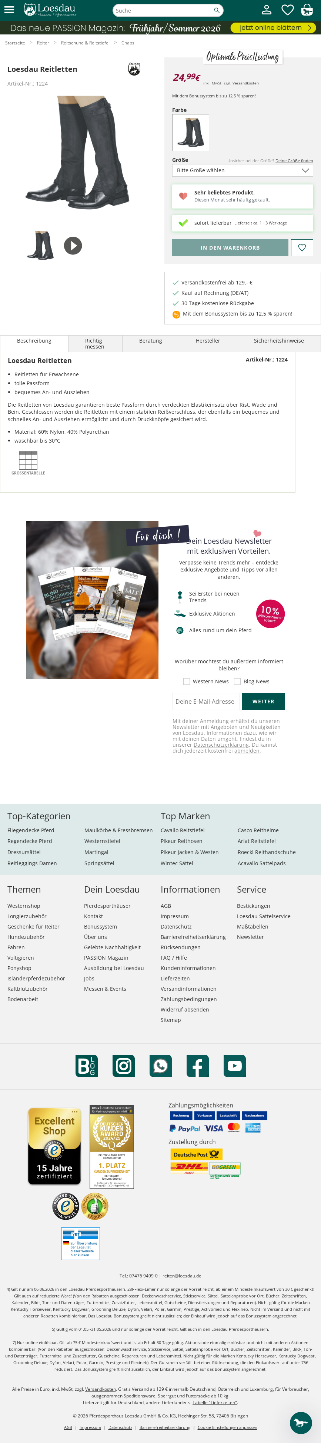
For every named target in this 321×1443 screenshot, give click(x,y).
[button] (9, 10)
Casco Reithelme (258, 830)
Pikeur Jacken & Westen (190, 852)
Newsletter (250, 936)
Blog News (257, 681)
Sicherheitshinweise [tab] (279, 340)
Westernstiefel (102, 840)
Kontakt (93, 916)
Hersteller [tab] (208, 340)
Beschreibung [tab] (34, 340)
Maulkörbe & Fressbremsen (118, 830)
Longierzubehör (27, 916)
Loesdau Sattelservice (264, 916)
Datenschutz (176, 926)
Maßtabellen (252, 926)
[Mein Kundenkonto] (266, 15)
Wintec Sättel (177, 863)
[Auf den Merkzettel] (302, 247)
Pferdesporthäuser (107, 905)
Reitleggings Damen (32, 863)
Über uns (95, 936)
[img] (307, 13)
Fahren (16, 947)
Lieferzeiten (175, 978)
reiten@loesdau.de (182, 1276)
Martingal (96, 852)
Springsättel (99, 863)
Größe (189, 159)
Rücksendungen (181, 947)
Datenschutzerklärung (221, 744)
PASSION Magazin (106, 957)
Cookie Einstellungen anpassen (227, 1427)
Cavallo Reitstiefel (183, 830)
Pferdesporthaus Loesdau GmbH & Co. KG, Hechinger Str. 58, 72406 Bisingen (168, 1416)
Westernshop (23, 905)
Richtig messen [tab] (94, 343)
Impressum (175, 916)
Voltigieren (20, 957)
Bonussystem (202, 96)
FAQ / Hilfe (174, 957)
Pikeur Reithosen (182, 840)
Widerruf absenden (185, 1009)
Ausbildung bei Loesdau (114, 968)
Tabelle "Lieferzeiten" (215, 1402)
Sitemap (171, 1019)
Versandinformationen (189, 988)
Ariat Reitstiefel (257, 840)
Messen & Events (105, 988)
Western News (211, 681)
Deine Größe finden (294, 160)
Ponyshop (19, 968)
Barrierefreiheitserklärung (193, 936)
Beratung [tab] (150, 340)
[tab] (40, 246)
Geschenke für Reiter (33, 926)
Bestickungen (253, 905)
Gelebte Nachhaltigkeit (112, 947)
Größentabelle (28, 473)
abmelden (247, 750)
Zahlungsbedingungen (189, 999)
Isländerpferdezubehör (36, 978)
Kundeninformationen (188, 968)
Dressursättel (24, 852)
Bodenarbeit (22, 999)
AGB (166, 905)
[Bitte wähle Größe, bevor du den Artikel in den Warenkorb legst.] (230, 247)
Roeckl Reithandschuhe (267, 852)
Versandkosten (246, 83)
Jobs (89, 978)
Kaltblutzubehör (27, 988)
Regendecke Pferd (29, 840)
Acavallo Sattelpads (262, 863)
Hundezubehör (26, 936)
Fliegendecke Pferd (30, 830)
